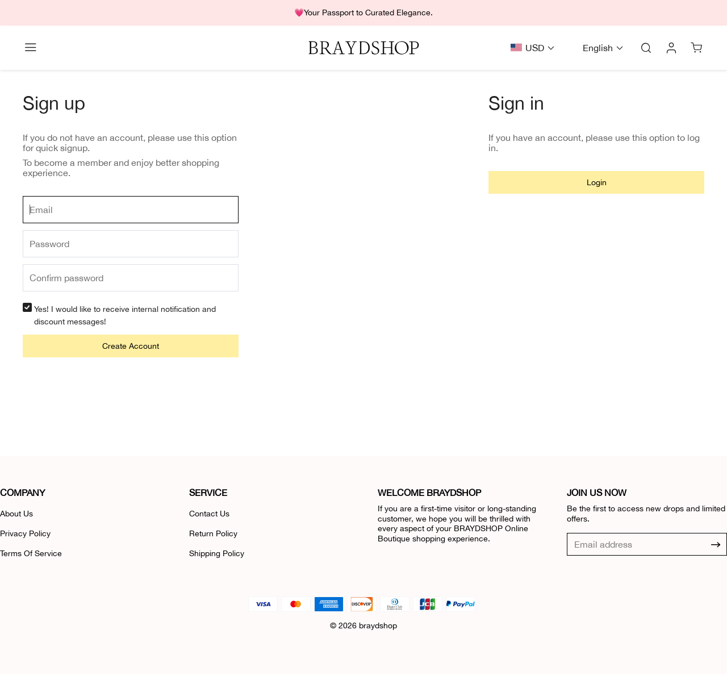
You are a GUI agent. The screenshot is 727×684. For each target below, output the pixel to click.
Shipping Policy (216, 553)
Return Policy (213, 533)
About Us (16, 513)
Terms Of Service (31, 553)
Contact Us (209, 513)
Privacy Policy (25, 533)
